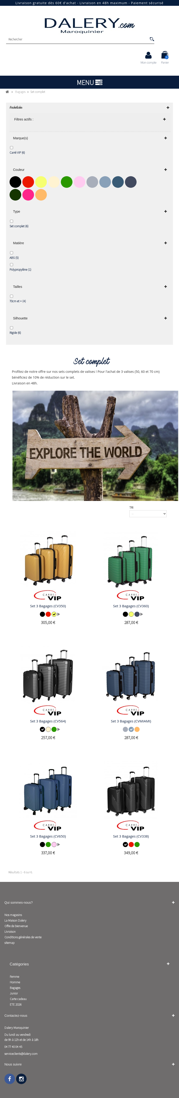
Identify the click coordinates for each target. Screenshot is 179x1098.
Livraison (10, 931)
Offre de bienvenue (16, 926)
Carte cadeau (18, 999)
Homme (15, 982)
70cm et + (18, 301)
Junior (14, 993)
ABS (14, 258)
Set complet (19, 226)
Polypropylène (20, 269)
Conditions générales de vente (22, 937)
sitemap (9, 943)
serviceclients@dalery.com (21, 1054)
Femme (14, 977)
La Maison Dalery (15, 920)
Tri (131, 507)
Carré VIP (17, 152)
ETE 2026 (15, 1004)
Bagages (15, 988)
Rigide (15, 333)
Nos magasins (13, 915)
